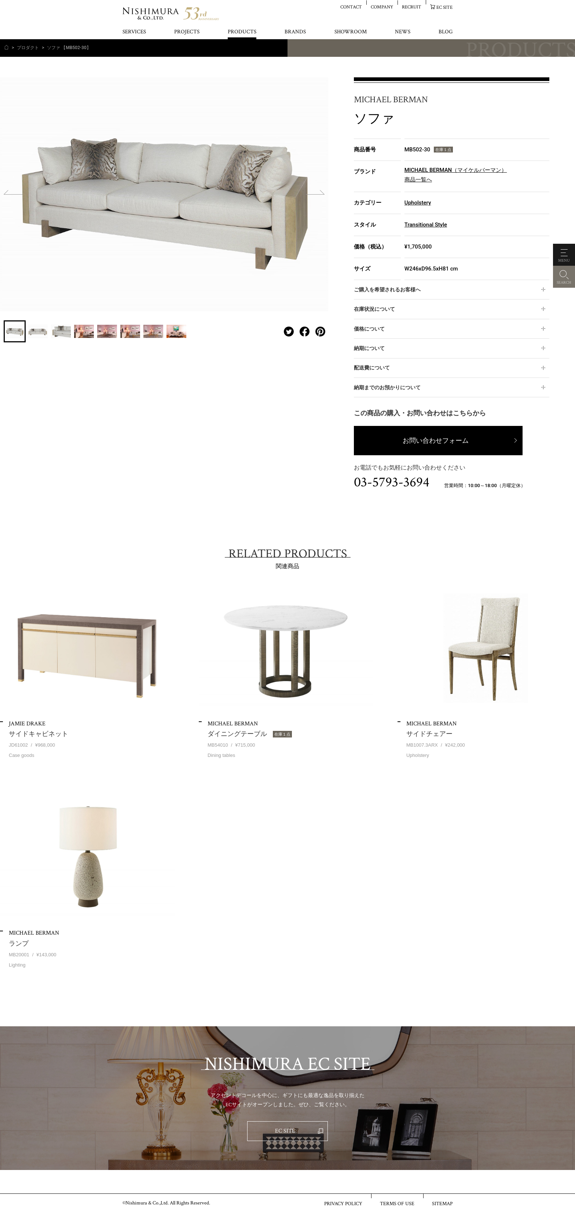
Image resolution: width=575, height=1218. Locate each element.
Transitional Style (425, 224)
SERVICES (134, 32)
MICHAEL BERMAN (391, 100)
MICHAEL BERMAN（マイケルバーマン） (455, 170)
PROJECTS (186, 32)
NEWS (402, 32)
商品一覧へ (418, 179)
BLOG (446, 32)
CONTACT (351, 7)
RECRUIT (411, 7)
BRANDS (295, 32)
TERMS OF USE (397, 1203)
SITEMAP (442, 1203)
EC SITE (444, 7)
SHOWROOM (350, 32)
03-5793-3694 (391, 482)
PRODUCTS (242, 32)
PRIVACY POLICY (343, 1203)
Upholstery (417, 202)
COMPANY (382, 7)
